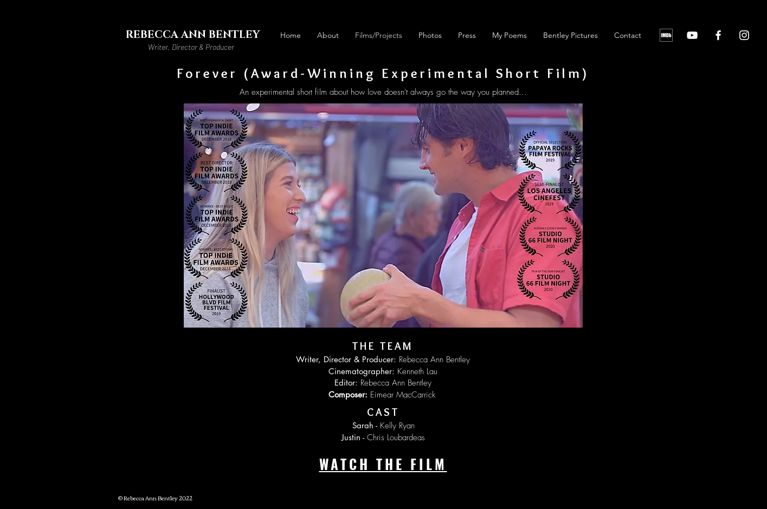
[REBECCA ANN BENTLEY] (193, 35)
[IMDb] (666, 35)
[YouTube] (692, 35)
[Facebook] (718, 35)
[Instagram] (744, 35)
